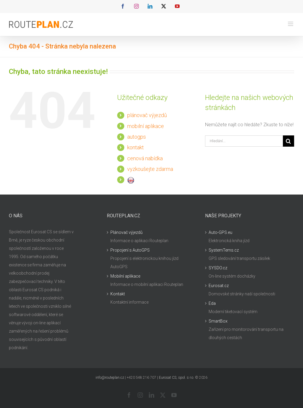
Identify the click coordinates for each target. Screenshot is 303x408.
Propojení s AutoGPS (130, 250)
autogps (136, 137)
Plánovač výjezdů (126, 232)
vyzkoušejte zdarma (150, 169)
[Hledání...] (244, 141)
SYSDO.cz (218, 267)
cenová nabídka (145, 158)
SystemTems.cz (224, 250)
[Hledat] (288, 141)
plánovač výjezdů (147, 115)
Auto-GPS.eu (220, 232)
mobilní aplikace (145, 126)
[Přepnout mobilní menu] (291, 24)
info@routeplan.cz (110, 377)
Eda (212, 303)
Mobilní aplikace (125, 276)
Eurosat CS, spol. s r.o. (176, 377)
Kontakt (117, 294)
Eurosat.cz (219, 285)
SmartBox (218, 321)
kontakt (135, 147)
